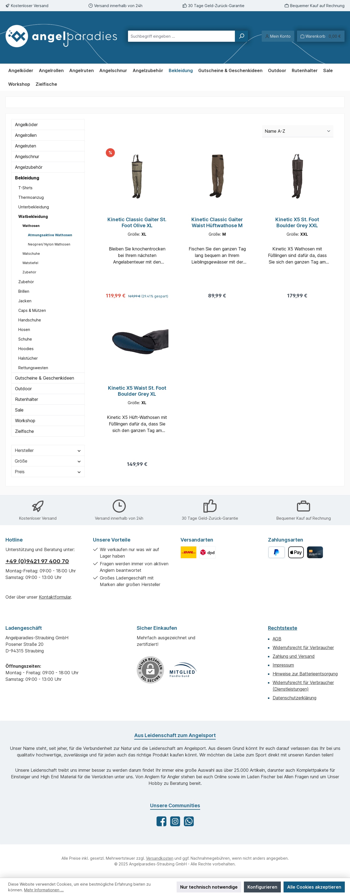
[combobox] (181, 36)
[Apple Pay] (296, 552)
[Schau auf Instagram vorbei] (175, 821)
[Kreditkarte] (315, 552)
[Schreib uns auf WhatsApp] (189, 821)
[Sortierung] (297, 131)
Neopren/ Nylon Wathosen (49, 244)
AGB (277, 638)
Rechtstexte (282, 628)
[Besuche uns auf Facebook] (161, 821)
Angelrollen (26, 135)
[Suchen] (241, 36)
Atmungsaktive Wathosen (50, 235)
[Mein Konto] (278, 36)
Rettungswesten (33, 367)
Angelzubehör (28, 167)
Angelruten (25, 146)
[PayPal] (276, 552)
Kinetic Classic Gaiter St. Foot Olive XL (137, 222)
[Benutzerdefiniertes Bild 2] (207, 552)
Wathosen (31, 226)
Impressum (283, 665)
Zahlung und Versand (294, 656)
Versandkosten (159, 858)
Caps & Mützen (32, 310)
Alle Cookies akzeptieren (314, 887)
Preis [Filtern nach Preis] (48, 471)
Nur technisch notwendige (209, 887)
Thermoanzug (31, 197)
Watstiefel (30, 263)
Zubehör (29, 272)
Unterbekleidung (33, 207)
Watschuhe (31, 254)
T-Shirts (25, 187)
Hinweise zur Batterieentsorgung (305, 673)
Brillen (23, 291)
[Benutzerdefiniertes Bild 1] (188, 552)
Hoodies (26, 348)
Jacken (24, 300)
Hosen (24, 329)
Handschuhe (29, 320)
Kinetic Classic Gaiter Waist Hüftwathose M (217, 222)
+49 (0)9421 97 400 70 (37, 561)
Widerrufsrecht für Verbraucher (303, 647)
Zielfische (24, 431)
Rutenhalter (26, 399)
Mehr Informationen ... (44, 890)
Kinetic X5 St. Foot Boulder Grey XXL (297, 222)
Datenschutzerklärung (294, 697)
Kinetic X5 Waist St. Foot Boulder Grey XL (137, 392)
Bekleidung (27, 178)
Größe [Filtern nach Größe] (48, 461)
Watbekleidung (33, 216)
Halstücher (28, 358)
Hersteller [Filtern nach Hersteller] (48, 450)
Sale (19, 410)
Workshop (25, 420)
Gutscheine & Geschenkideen (44, 378)
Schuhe (25, 339)
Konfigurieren (262, 887)
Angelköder (26, 124)
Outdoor (23, 388)
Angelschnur (27, 156)
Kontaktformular (55, 597)
